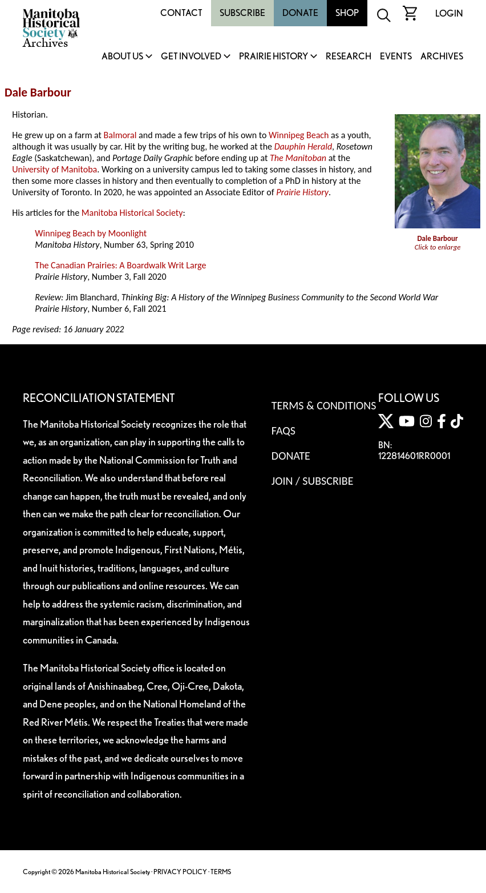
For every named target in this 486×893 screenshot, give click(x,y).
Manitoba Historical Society (132, 212)
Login (449, 13)
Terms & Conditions (324, 405)
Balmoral (120, 135)
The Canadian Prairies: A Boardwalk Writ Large (120, 265)
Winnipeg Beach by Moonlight (91, 233)
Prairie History (273, 57)
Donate (300, 12)
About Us (122, 57)
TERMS (220, 871)
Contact (181, 12)
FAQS (283, 430)
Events (396, 57)
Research (348, 57)
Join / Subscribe (313, 481)
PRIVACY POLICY (180, 871)
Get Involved (191, 57)
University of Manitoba (54, 169)
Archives (441, 57)
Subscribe (242, 12)
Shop (347, 12)
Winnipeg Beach (299, 135)
